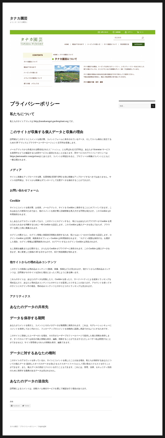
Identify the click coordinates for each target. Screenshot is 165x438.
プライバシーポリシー (28, 426)
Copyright (42, 426)
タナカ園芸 (18, 18)
